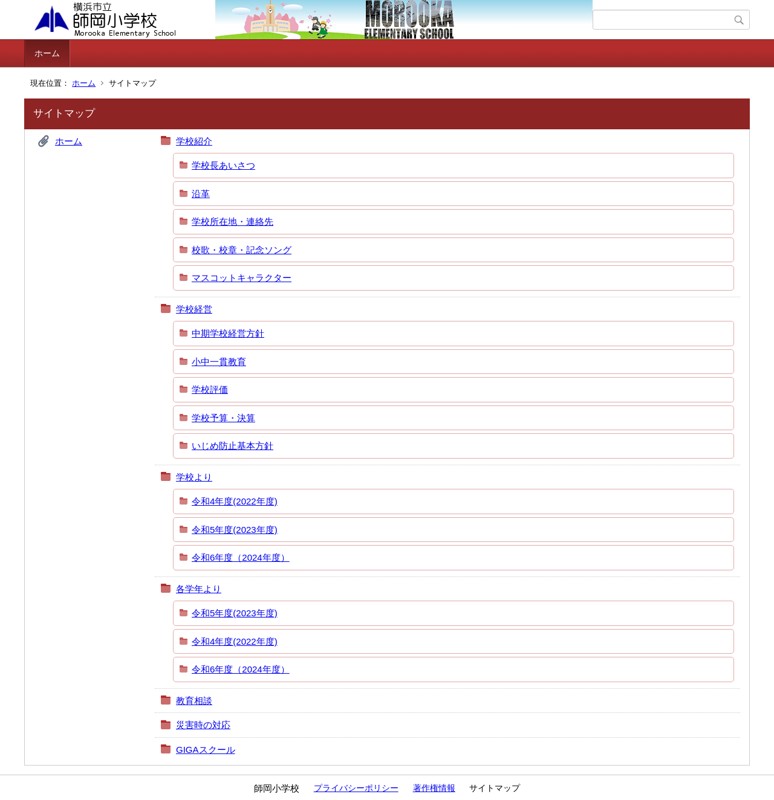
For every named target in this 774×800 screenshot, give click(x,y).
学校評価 (210, 389)
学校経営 (194, 309)
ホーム (47, 53)
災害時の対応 (203, 725)
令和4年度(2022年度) (235, 501)
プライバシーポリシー (356, 788)
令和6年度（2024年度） (241, 557)
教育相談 (194, 700)
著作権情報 (434, 788)
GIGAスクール (205, 749)
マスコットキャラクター (241, 278)
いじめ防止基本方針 (232, 445)
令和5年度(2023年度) (235, 529)
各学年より (198, 589)
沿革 (201, 194)
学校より (194, 477)
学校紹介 (194, 141)
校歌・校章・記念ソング (241, 250)
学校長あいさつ (223, 165)
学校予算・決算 (223, 418)
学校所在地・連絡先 (232, 221)
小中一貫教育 (219, 361)
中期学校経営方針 (228, 333)
